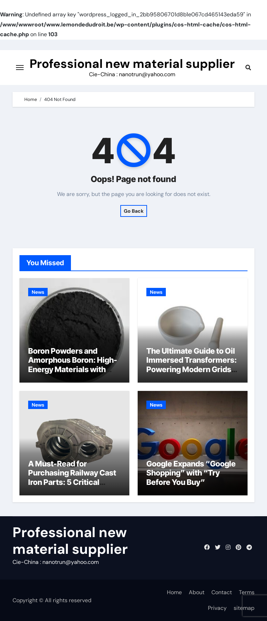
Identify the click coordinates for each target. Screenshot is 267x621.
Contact (221, 592)
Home (174, 592)
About (196, 592)
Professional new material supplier (132, 64)
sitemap (244, 608)
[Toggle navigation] (20, 67)
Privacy (217, 608)
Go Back (134, 211)
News (38, 292)
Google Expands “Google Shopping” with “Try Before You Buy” (191, 473)
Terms (246, 592)
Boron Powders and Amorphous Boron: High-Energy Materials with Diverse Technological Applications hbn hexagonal (72, 373)
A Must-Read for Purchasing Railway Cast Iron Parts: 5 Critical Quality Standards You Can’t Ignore (72, 482)
